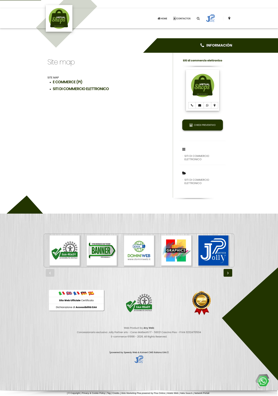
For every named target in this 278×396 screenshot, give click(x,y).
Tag (109, 393)
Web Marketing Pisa (131, 393)
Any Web (148, 328)
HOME (162, 18)
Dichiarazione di (76, 307)
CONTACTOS (181, 18)
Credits (115, 393)
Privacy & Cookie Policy (93, 393)
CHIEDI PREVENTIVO (203, 125)
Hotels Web (172, 393)
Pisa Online (159, 393)
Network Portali (201, 393)
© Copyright (74, 393)
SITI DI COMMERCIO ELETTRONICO (196, 157)
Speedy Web (130, 352)
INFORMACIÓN (216, 45)
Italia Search (186, 393)
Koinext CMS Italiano (151, 352)
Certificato (76, 300)
